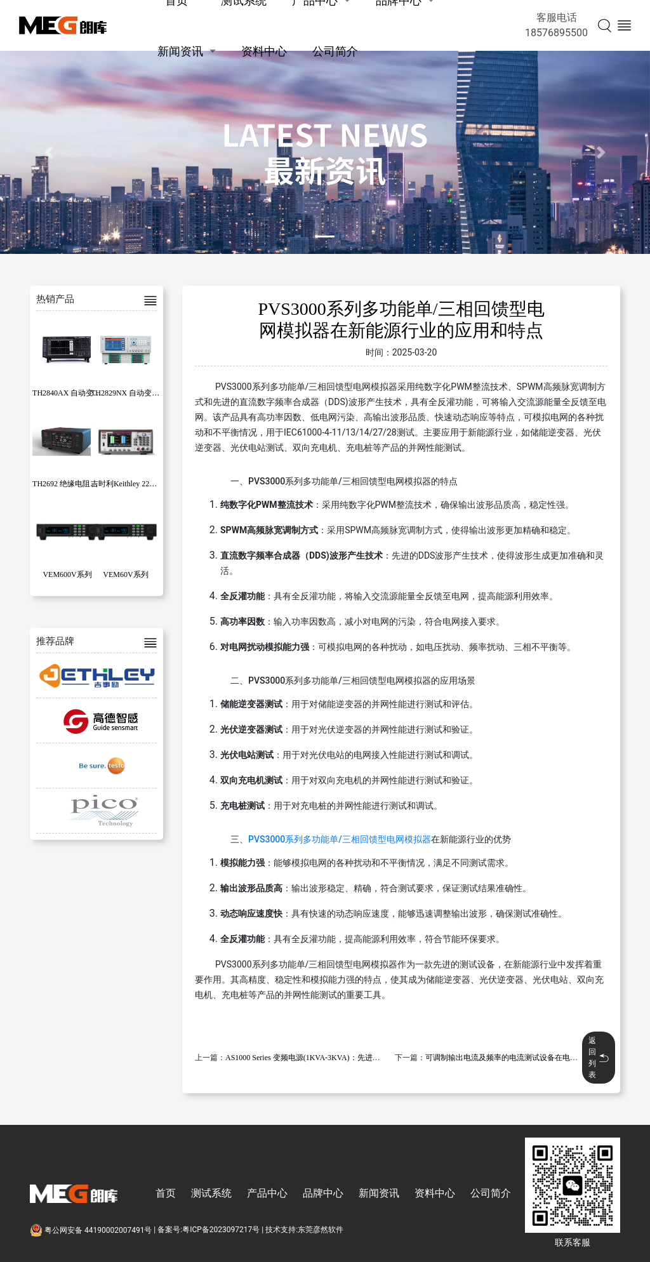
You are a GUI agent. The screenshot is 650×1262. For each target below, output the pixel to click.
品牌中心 (323, 1193)
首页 (166, 1193)
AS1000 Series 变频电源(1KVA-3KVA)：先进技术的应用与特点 (329, 1057)
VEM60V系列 (125, 574)
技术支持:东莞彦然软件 (304, 1230)
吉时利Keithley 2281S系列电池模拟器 (153, 483)
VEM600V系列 (67, 574)
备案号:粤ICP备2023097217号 (208, 1230)
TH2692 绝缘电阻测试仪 (72, 483)
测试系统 (211, 1193)
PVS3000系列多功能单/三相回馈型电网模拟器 (339, 839)
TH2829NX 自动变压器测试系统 (144, 393)
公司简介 (335, 51)
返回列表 (598, 1057)
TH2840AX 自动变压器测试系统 (85, 393)
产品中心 (267, 1193)
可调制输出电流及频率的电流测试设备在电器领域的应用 (520, 1057)
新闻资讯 (180, 51)
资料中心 (264, 51)
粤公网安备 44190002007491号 (92, 1230)
